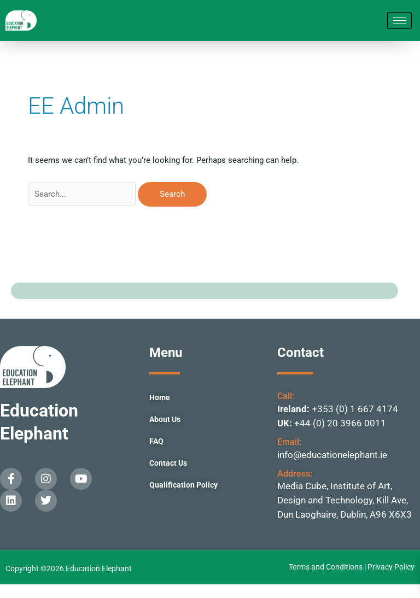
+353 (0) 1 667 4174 (355, 422)
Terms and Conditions (326, 580)
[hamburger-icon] (399, 28)
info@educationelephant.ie (332, 468)
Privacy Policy (391, 580)
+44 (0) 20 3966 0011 (340, 436)
